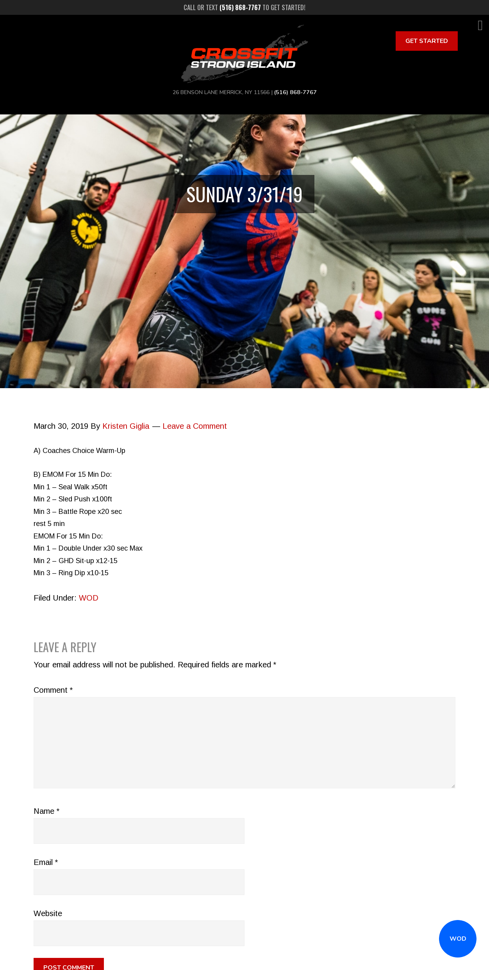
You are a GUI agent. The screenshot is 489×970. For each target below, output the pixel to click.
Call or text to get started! (244, 7)
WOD (458, 938)
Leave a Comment (194, 426)
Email (46, 862)
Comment (53, 690)
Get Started (426, 41)
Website (48, 913)
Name (46, 811)
